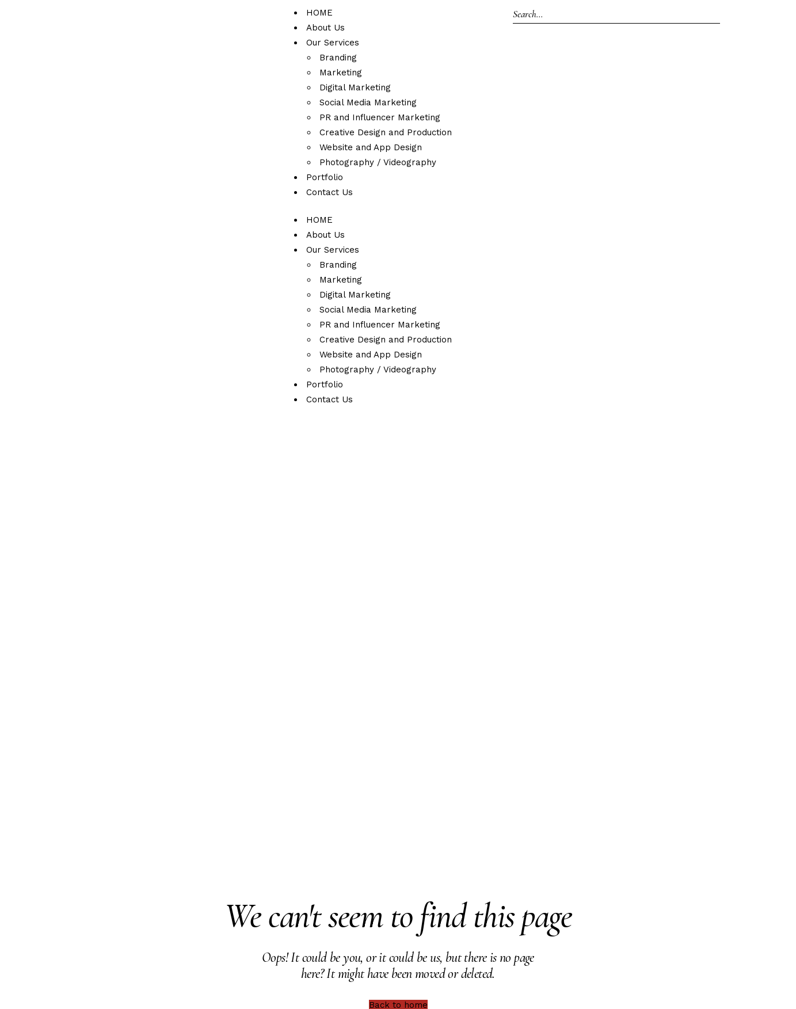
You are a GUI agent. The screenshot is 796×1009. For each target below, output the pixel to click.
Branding (338, 57)
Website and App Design (370, 147)
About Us (325, 27)
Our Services (332, 42)
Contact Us (329, 192)
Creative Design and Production (385, 132)
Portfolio (324, 177)
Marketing (340, 72)
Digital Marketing (355, 87)
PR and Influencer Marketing (379, 117)
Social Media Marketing (368, 102)
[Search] (616, 15)
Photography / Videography (377, 162)
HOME (319, 12)
